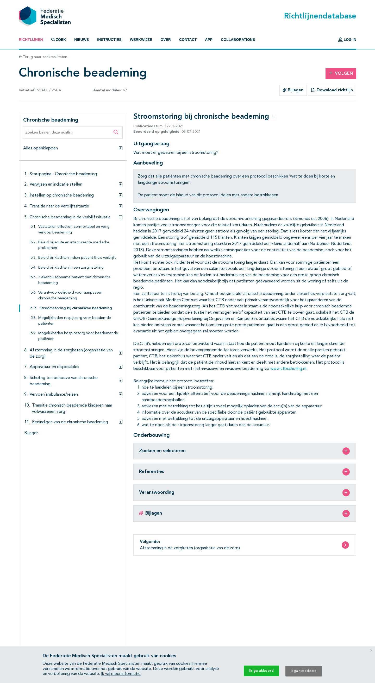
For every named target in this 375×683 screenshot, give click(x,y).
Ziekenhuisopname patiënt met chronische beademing (74, 280)
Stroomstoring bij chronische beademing (75, 308)
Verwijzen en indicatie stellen (56, 184)
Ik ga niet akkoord (303, 671)
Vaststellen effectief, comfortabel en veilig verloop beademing (74, 230)
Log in (347, 39)
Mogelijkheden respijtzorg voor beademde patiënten (74, 321)
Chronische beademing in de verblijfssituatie (70, 217)
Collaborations (238, 39)
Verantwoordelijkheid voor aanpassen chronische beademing (70, 295)
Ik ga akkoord (261, 671)
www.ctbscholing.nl (288, 369)
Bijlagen (293, 90)
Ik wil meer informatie (121, 674)
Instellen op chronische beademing (62, 195)
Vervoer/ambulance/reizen (54, 395)
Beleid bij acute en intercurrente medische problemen (73, 245)
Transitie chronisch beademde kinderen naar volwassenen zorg (72, 408)
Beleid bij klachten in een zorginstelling (71, 268)
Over (165, 39)
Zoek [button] (58, 39)
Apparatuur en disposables (54, 367)
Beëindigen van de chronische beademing (70, 422)
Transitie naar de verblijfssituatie (59, 206)
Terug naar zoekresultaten (43, 57)
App (209, 39)
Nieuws (81, 39)
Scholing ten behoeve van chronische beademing (64, 381)
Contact (188, 39)
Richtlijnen (31, 39)
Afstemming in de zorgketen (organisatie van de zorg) (71, 353)
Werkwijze (141, 39)
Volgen (341, 73)
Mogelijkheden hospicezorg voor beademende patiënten (78, 336)
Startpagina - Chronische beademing (63, 174)
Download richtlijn (332, 90)
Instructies (109, 39)
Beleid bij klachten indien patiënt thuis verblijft (77, 258)
